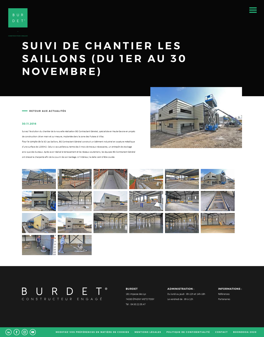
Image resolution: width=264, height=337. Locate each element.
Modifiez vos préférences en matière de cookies (92, 332)
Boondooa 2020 (245, 332)
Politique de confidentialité (188, 332)
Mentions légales (148, 332)
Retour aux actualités (47, 111)
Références (224, 294)
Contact (221, 332)
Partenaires (224, 299)
